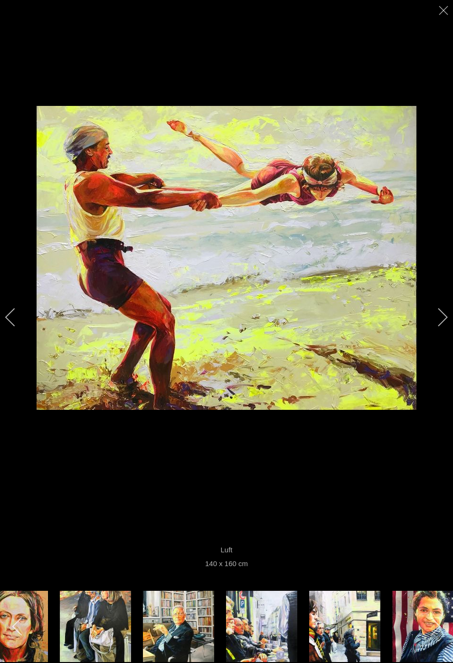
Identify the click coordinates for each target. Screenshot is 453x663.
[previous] (16, 317)
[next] (436, 317)
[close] (444, 10)
